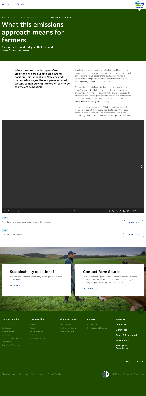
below (100, 113)
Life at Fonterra (92, 325)
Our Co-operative (10, 319)
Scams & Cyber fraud (126, 335)
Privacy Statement (8, 374)
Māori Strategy (7, 342)
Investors (120, 319)
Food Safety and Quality (67, 328)
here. (129, 116)
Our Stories (121, 330)
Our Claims (34, 335)
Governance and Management (13, 338)
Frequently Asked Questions (97, 328)
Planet (32, 325)
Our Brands (6, 335)
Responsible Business (37, 338)
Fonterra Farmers (8, 331)
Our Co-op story (7, 325)
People (32, 328)
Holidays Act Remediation (122, 347)
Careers (91, 319)
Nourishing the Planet (66, 331)
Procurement (122, 340)
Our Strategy (6, 328)
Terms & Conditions (55, 374)
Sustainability (37, 319)
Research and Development (12, 345)
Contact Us (121, 325)
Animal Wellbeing (36, 331)
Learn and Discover (66, 325)
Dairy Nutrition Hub (68, 319)
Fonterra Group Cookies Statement (31, 374)
